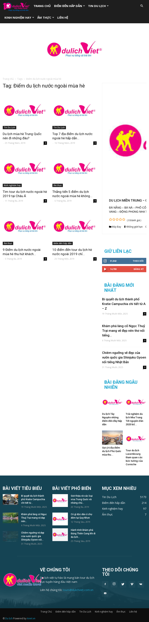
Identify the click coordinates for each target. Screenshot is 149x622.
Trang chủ (8, 79)
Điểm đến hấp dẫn (69, 6)
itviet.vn (31, 618)
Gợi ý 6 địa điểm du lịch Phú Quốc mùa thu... (111, 451)
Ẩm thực (45, 17)
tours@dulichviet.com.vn (78, 590)
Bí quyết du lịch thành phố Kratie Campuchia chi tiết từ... (33, 499)
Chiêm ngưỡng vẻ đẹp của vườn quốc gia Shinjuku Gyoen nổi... (32, 536)
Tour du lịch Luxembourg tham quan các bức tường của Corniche (134, 457)
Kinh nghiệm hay (19, 17)
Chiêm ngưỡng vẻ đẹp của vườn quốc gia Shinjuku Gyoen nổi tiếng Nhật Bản (124, 357)
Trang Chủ (42, 6)
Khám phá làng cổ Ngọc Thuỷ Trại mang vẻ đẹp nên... (34, 518)
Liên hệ (62, 17)
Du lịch (9, 618)
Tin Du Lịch (98, 6)
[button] (141, 6)
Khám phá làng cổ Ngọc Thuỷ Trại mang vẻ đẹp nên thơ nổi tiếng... (123, 330)
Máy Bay (116, 226)
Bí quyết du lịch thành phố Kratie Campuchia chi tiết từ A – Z (124, 303)
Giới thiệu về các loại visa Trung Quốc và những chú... (82, 499)
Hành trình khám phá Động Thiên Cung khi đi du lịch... (83, 533)
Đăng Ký (139, 269)
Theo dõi (138, 260)
